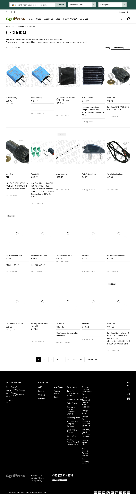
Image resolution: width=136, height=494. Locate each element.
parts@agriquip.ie (59, 479)
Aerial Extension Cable (115, 174)
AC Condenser (87, 98)
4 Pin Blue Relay (11, 98)
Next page (92, 359)
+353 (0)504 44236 (62, 475)
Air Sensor (85, 256)
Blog (128, 12)
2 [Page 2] (44, 359)
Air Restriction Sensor (64, 256)
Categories (22, 26)
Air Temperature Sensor (14, 324)
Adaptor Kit (35, 174)
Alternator (60, 324)
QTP (14, 26)
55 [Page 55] (74, 359)
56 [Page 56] (81, 359)
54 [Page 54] (68, 359)
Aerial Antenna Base (89, 174)
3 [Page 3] (51, 359)
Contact (122, 12)
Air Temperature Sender (116, 256)
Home (8, 26)
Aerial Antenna (61, 174)
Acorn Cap (111, 98)
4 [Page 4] (57, 359)
